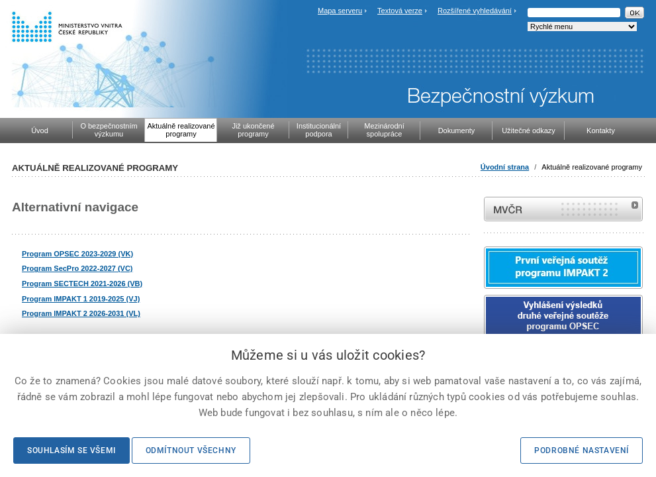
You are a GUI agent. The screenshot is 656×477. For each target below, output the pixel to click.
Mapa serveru (340, 11)
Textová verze (399, 11)
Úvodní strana (505, 167)
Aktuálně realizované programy (591, 167)
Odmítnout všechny (191, 450)
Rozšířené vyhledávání (475, 11)
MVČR (563, 209)
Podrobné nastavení (581, 450)
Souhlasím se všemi (71, 450)
